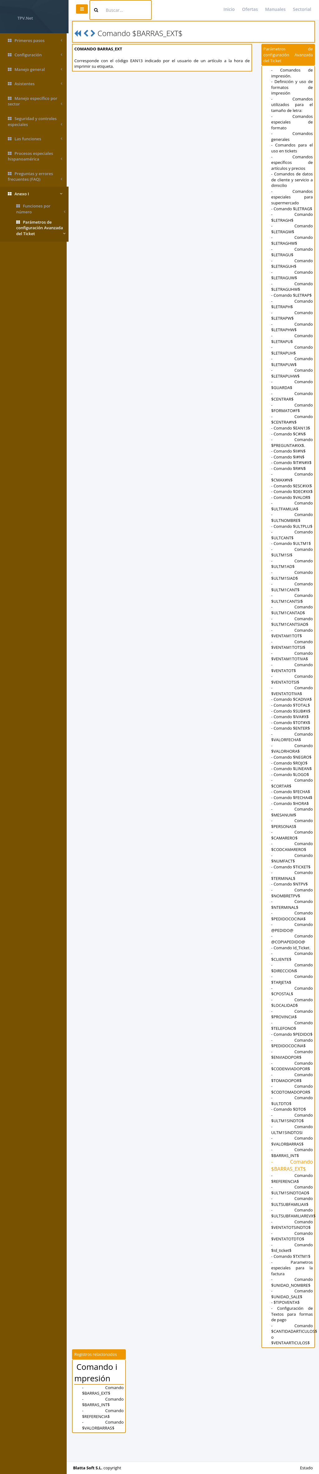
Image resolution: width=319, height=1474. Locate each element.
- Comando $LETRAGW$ (292, 229)
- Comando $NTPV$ (290, 901)
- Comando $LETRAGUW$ (292, 275)
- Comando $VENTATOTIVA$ (292, 702)
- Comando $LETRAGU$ (292, 252)
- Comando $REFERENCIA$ (292, 1201)
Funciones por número (40, 209)
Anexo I (35, 194)
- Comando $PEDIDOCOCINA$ (292, 933)
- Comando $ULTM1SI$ (292, 564)
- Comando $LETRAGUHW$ (292, 286)
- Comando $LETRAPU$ (292, 338)
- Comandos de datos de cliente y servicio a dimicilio (292, 179)
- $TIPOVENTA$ (286, 1325)
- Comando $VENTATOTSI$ (292, 690)
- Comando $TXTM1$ (291, 1279)
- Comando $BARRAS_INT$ (292, 1176)
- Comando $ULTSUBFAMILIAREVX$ (294, 1236)
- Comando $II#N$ (289, 451)
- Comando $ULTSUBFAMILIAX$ (292, 1224)
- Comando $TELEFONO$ (292, 1043)
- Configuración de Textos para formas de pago (292, 1337)
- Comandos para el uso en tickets (292, 148)
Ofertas (250, 9)
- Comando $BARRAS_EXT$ (292, 1189)
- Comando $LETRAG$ (292, 209)
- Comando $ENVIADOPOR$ (292, 1077)
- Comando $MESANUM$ (292, 829)
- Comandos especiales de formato (292, 122)
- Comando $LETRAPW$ (292, 315)
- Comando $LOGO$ (290, 786)
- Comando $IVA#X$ (290, 728)
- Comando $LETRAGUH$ (292, 263)
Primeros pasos (35, 41)
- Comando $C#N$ (289, 434)
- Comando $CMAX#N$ (292, 477)
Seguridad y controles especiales (35, 121)
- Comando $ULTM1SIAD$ (292, 587)
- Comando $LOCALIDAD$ (292, 1019)
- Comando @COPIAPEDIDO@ (292, 956)
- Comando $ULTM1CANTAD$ (292, 621)
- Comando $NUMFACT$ (292, 875)
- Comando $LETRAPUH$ (292, 350)
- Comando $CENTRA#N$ (292, 419)
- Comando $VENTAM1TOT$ (292, 644)
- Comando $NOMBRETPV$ (292, 910)
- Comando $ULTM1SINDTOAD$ (292, 1213)
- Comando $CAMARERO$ (292, 852)
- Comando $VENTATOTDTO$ (292, 1259)
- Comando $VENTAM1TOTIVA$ (292, 667)
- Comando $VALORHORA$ (292, 760)
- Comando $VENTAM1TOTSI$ (292, 656)
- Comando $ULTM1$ (291, 555)
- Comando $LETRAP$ (292, 295)
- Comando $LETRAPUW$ (292, 361)
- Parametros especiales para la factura (292, 1291)
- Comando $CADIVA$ (292, 711)
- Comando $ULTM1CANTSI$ (292, 610)
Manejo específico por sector (35, 101)
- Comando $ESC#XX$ (292, 486)
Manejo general (35, 69)
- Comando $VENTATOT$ (292, 679)
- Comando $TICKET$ (291, 884)
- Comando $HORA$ (290, 820)
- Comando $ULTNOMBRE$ (292, 523)
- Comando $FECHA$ (291, 803)
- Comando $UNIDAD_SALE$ (292, 1317)
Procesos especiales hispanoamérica (35, 156)
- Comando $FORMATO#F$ (292, 408)
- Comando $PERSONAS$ (292, 841)
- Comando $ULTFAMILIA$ (292, 512)
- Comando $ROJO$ (290, 774)
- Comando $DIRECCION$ (292, 985)
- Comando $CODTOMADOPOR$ (292, 1112)
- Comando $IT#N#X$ (292, 462)
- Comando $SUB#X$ (291, 722)
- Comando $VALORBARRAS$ (292, 1164)
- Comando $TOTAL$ (291, 716)
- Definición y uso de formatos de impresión (292, 87)
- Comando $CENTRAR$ (292, 396)
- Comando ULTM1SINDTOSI (292, 1152)
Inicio (229, 9)
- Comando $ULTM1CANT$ (292, 598)
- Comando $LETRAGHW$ (292, 240)
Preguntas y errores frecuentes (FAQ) (35, 176)
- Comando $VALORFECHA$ (292, 748)
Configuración (35, 55)
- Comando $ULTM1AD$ (292, 575)
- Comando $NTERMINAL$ (292, 922)
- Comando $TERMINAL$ (292, 893)
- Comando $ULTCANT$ (292, 546)
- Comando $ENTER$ (291, 739)
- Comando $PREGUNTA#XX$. (292, 442)
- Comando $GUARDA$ (292, 384)
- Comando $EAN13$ (291, 428)
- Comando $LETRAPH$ (292, 304)
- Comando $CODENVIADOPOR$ (292, 1089)
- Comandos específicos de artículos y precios (292, 162)
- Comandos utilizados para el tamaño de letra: (292, 104)
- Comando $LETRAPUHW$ (292, 373)
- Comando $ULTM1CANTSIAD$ (292, 633)
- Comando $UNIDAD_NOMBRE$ (292, 1305)
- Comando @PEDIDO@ (292, 945)
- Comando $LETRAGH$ (292, 217)
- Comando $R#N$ (289, 468)
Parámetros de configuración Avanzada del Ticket (40, 228)
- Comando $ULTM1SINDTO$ (292, 1141)
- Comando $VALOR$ (291, 503)
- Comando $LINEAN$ (292, 780)
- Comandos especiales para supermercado (292, 197)
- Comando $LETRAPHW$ (292, 327)
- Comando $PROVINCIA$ (292, 1031)
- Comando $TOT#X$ (291, 734)
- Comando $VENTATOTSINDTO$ (292, 1247)
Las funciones (35, 139)
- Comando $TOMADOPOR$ (292, 1100)
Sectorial (302, 9)
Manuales (275, 9)
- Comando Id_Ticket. (291, 965)
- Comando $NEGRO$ (292, 768)
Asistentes (35, 84)
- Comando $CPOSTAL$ (292, 1008)
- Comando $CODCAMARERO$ (292, 864)
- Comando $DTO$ (289, 1132)
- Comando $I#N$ (288, 457)
